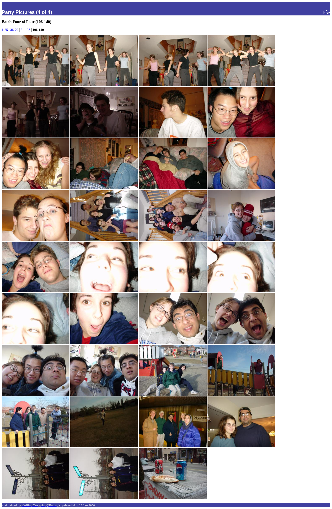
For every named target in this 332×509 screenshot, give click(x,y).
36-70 (14, 30)
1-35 (5, 30)
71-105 (25, 30)
